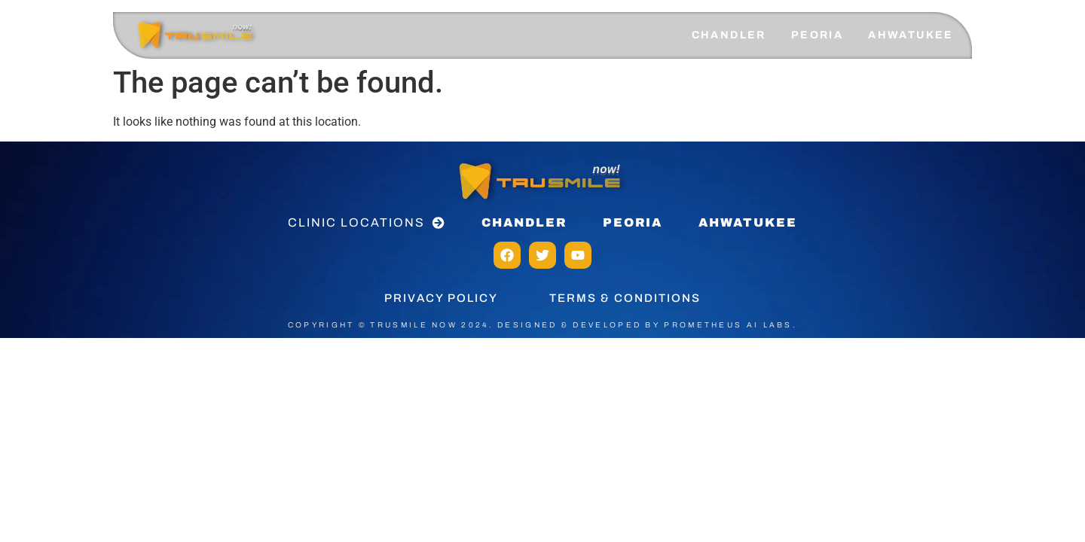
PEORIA (817, 35)
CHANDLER (729, 35)
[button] (366, 223)
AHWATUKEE (911, 35)
